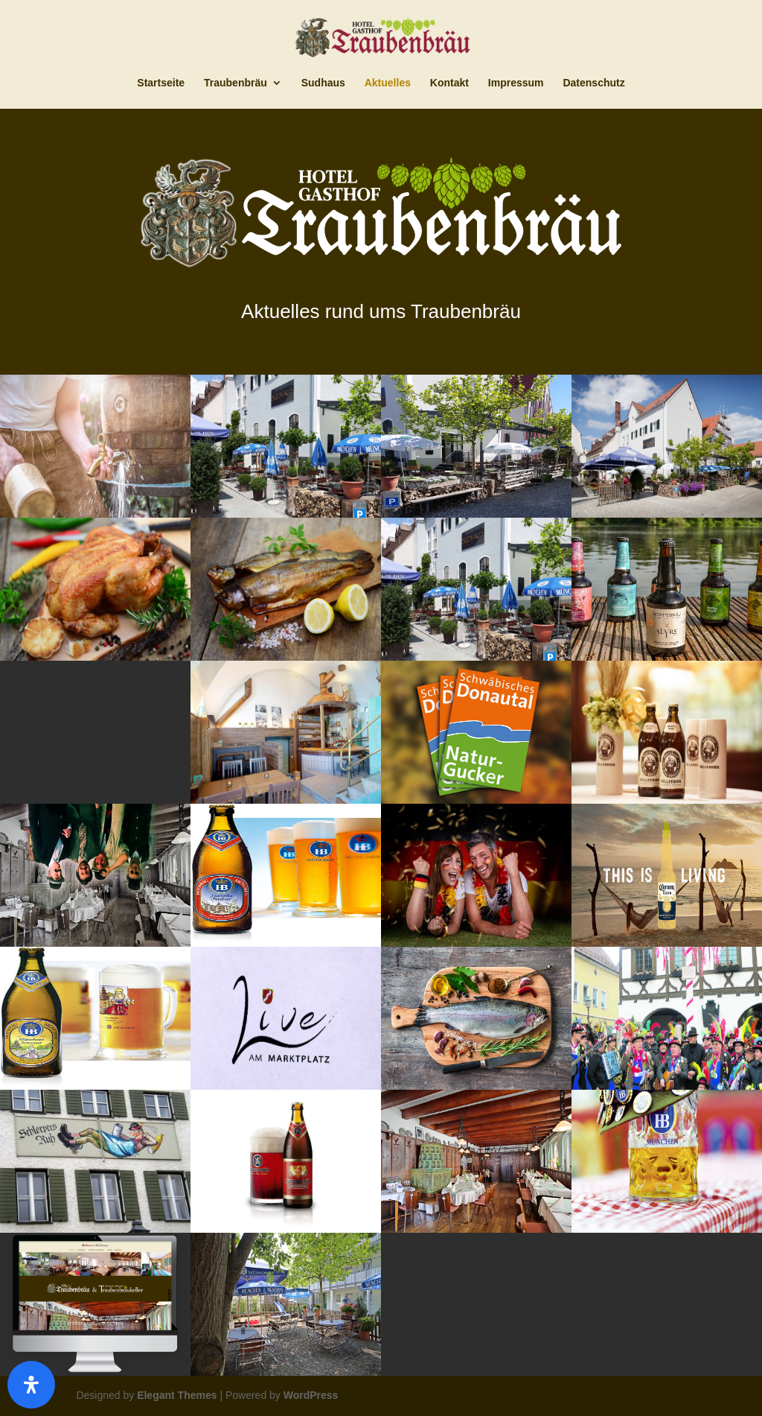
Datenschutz (593, 83)
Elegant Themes (177, 1395)
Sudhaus (323, 83)
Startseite (161, 83)
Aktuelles (388, 83)
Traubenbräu (235, 83)
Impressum (516, 83)
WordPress (311, 1395)
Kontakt (449, 83)
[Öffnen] (31, 1385)
